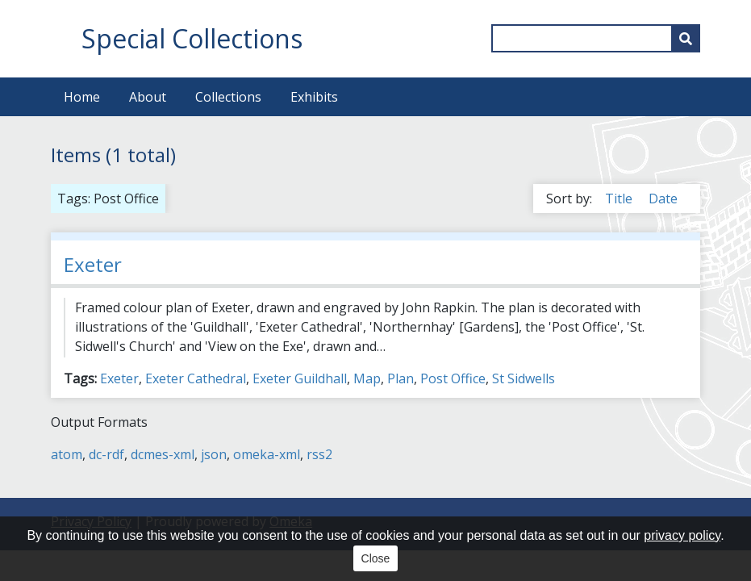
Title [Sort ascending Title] (620, 198)
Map (367, 378)
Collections (228, 97)
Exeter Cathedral (195, 378)
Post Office (453, 378)
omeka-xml (266, 454)
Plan (400, 378)
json (214, 454)
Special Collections (191, 38)
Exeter (93, 264)
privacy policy (682, 535)
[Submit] (685, 38)
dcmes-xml (162, 454)
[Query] (595, 38)
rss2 (319, 454)
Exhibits (314, 97)
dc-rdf (106, 454)
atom (66, 454)
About (147, 97)
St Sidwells (523, 378)
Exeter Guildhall (299, 378)
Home (82, 97)
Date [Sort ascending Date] (663, 198)
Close (375, 558)
